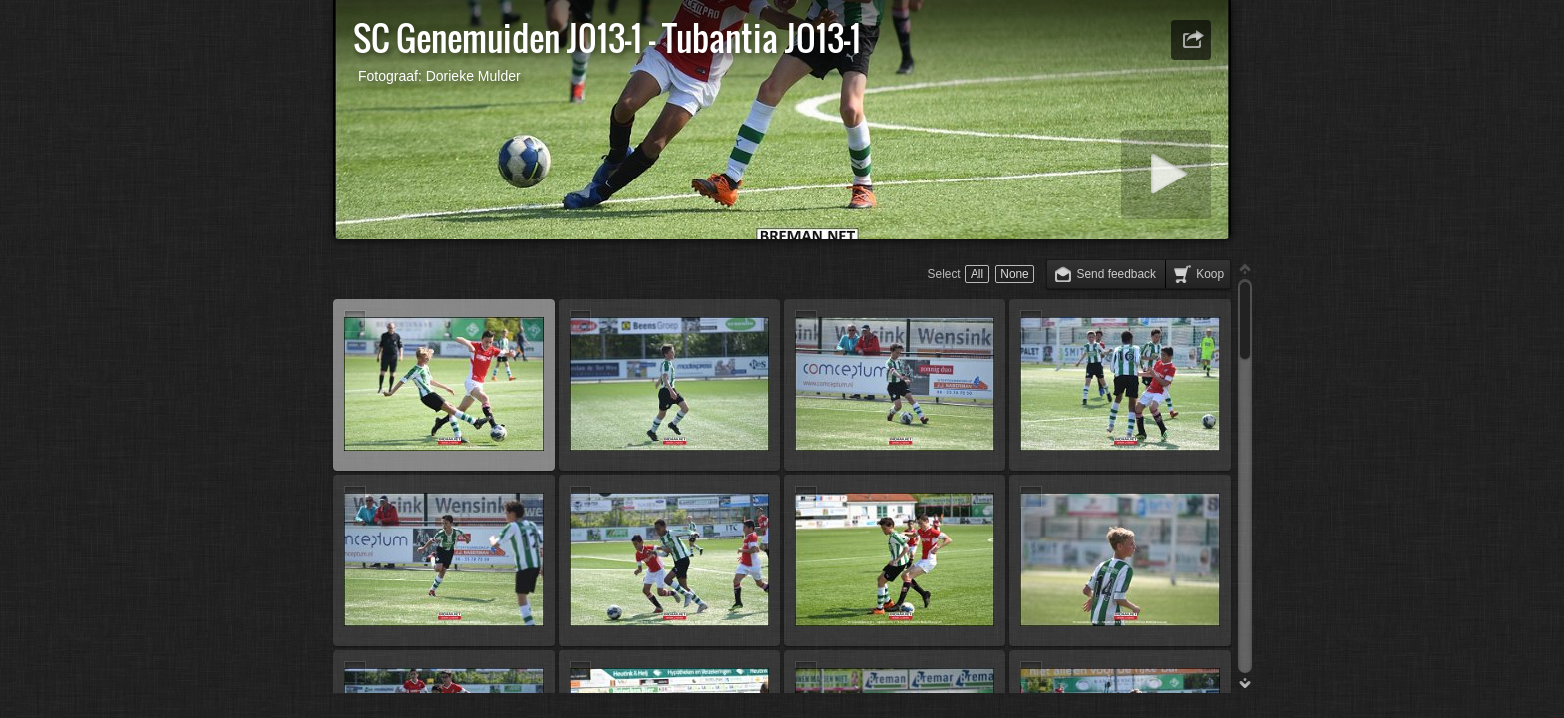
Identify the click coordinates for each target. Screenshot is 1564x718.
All (977, 274)
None (1014, 274)
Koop (1210, 274)
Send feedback (1116, 274)
